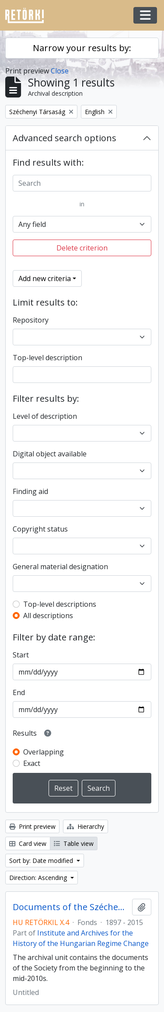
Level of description (45, 416)
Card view (27, 843)
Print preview (32, 826)
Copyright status (40, 529)
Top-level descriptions (59, 604)
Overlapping (43, 752)
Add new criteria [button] (44, 278)
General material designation (60, 566)
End (19, 692)
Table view (74, 843)
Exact (31, 763)
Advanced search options (64, 138)
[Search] (82, 183)
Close (60, 71)
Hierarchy (85, 826)
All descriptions (48, 615)
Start (21, 655)
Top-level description (47, 357)
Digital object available (50, 454)
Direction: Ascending (39, 877)
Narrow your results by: (82, 48)
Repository (31, 320)
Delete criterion (82, 248)
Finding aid (30, 491)
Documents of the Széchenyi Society (71, 907)
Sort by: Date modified (42, 860)
